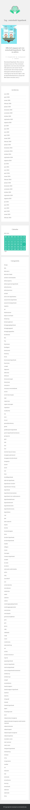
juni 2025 (6, 129)
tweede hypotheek (9, 705)
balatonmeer (7, 312)
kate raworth (7, 521)
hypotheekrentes (8, 505)
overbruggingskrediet (10, 607)
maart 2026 (7, 100)
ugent (5, 708)
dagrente (6, 369)
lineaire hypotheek (9, 556)
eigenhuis (7, 407)
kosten (6, 528)
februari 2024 (7, 179)
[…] (18, 77)
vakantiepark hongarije (10, 732)
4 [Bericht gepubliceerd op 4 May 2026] (5, 241)
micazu (6, 563)
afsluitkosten (7, 287)
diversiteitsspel (8, 379)
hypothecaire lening (9, 486)
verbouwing (7, 751)
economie (7, 385)
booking (6, 353)
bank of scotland (8, 315)
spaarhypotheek (8, 661)
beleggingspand (8, 328)
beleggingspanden (9, 331)
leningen (6, 553)
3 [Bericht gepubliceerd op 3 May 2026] (24, 239)
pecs (5, 620)
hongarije (6, 461)
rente (5, 639)
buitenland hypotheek (10, 360)
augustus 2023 (7, 198)
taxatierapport (8, 686)
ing (5, 515)
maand (6, 559)
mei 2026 (6, 94)
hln (5, 445)
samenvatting (8, 645)
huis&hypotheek (8, 477)
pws (5, 623)
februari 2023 (7, 217)
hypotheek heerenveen (10, 493)
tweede (6, 702)
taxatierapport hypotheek (11, 689)
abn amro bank (8, 274)
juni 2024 (6, 167)
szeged (6, 680)
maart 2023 (7, 214)
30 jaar (6, 265)
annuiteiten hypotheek (10, 299)
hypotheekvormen (9, 509)
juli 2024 (6, 163)
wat (5, 774)
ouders (6, 601)
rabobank (6, 632)
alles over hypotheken (10, 296)
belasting (6, 318)
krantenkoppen (8, 531)
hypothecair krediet (9, 483)
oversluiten (7, 610)
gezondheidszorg (8, 423)
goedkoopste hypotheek (10, 429)
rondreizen (7, 642)
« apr (5, 251)
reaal (5, 635)
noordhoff (7, 578)
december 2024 (8, 148)
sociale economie (9, 654)
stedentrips (7, 677)
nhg (5, 575)
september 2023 (8, 195)
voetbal (6, 764)
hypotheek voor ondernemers (12, 496)
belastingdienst (8, 322)
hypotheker (7, 512)
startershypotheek (9, 667)
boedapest (7, 347)
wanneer (6, 770)
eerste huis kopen (9, 395)
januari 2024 (7, 182)
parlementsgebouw (9, 616)
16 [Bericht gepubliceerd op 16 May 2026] (21, 244)
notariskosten (8, 585)
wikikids (6, 777)
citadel (6, 366)
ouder (5, 594)
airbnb (6, 293)
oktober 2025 (7, 116)
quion (5, 626)
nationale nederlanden (10, 569)
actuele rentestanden (10, 277)
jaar (5, 518)
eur (5, 414)
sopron (6, 658)
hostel (6, 464)
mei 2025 (6, 132)
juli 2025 (6, 125)
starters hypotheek (9, 664)
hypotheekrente (8, 502)
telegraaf (6, 699)
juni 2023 (6, 205)
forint (5, 420)
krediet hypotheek (9, 537)
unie (5, 715)
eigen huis (7, 401)
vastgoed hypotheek (9, 748)
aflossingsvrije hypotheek (11, 284)
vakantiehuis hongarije (10, 718)
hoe (5, 448)
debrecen (6, 372)
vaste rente (7, 745)
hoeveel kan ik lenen (10, 452)
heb (5, 442)
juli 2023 (6, 201)
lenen (5, 550)
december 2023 (8, 186)
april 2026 (7, 97)
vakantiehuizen (8, 726)
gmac (5, 426)
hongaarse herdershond (10, 458)
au (4, 309)
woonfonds (7, 786)
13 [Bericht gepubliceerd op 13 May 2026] (11, 244)
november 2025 (8, 113)
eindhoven (7, 410)
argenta (6, 306)
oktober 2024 (7, 154)
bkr (5, 337)
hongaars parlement (9, 455)
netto (5, 572)
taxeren (6, 696)
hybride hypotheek (9, 480)
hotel (5, 467)
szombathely (7, 683)
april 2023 (7, 211)
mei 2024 (6, 170)
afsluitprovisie (8, 290)
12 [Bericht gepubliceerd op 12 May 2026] (8, 244)
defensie (6, 375)
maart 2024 (7, 176)
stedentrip (7, 673)
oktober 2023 (7, 192)
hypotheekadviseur (9, 499)
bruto (5, 356)
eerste (6, 391)
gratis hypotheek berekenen (11, 433)
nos (5, 582)
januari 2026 (7, 106)
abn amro (6, 271)
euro (5, 417)
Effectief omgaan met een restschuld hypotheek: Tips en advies (15, 50)
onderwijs (7, 591)
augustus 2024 (7, 160)
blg (5, 341)
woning (6, 783)
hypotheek (7, 490)
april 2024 (7, 173)
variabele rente (8, 739)
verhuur (6, 755)
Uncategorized (21, 57)
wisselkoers (7, 780)
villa (5, 758)
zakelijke (6, 793)
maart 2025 (7, 138)
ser (5, 648)
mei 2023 (6, 208)
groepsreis (7, 436)
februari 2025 (7, 141)
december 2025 (8, 110)
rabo (5, 629)
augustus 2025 (7, 122)
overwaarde (7, 613)
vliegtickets (7, 761)
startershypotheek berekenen (12, 670)
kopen (6, 524)
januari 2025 (7, 144)
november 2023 (8, 189)
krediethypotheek (9, 540)
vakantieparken (8, 736)
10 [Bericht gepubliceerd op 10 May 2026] (24, 241)
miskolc (6, 566)
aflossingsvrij (8, 280)
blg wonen (7, 344)
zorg (5, 796)
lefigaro (6, 547)
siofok (6, 651)
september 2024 (8, 157)
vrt (5, 767)
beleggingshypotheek (10, 325)
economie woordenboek (10, 388)
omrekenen (7, 588)
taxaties (6, 692)
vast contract (7, 742)
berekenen (7, 334)
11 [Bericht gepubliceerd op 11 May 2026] (5, 244)
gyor (5, 439)
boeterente (7, 350)
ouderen (6, 597)
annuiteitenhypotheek (10, 303)
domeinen (7, 382)
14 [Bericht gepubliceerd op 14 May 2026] (15, 244)
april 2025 (7, 135)
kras (5, 534)
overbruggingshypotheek (11, 604)
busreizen (6, 363)
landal (6, 543)
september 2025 (8, 119)
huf (5, 471)
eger (5, 398)
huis (5, 474)
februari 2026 (7, 103)
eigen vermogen (8, 404)
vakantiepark (8, 729)
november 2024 (8, 151)
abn (5, 268)
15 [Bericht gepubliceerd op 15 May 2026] (18, 244)
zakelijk (6, 789)
